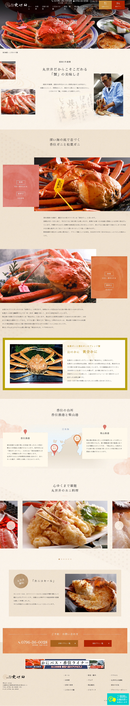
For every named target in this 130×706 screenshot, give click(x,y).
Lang (98, 2)
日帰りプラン (110, 7)
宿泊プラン (123, 7)
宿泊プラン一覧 (98, 643)
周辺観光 (82, 8)
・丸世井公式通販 (116, 680)
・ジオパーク (91, 690)
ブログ (98, 8)
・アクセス (114, 675)
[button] (11, 525)
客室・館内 (73, 8)
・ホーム (66, 675)
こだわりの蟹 (62, 8)
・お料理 (66, 680)
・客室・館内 (91, 675)
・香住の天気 (114, 685)
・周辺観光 (90, 685)
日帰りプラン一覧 (63, 643)
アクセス (91, 8)
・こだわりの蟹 (68, 690)
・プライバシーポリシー (118, 690)
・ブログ (89, 680)
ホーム (34, 8)
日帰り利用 (50, 8)
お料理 (41, 8)
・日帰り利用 (68, 685)
